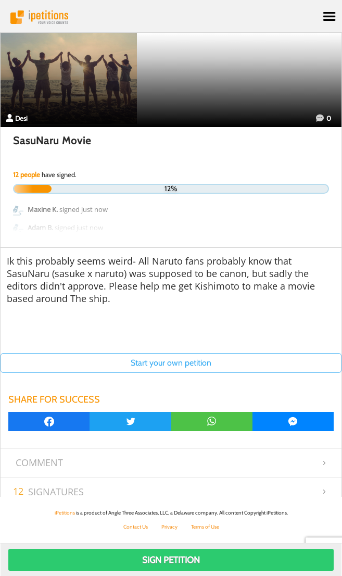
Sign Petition (171, 560)
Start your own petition (171, 363)
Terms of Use (205, 526)
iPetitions (171, 17)
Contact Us (135, 526)
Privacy (169, 526)
